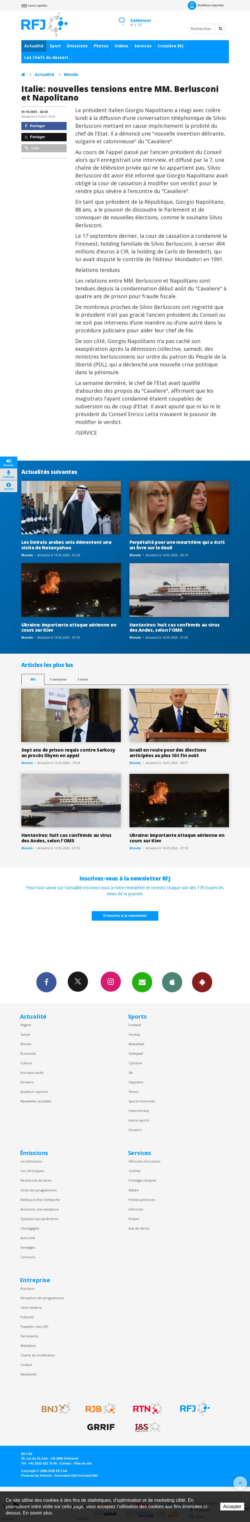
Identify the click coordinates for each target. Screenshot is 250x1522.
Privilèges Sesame (142, 1180)
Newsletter (28, 1374)
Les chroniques (32, 1171)
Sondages (27, 1247)
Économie (28, 1053)
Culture (26, 1063)
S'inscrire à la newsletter (125, 915)
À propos (27, 1288)
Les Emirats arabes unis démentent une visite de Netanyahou (66, 545)
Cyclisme (135, 1063)
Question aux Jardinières (39, 1219)
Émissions (77, 46)
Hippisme (136, 1082)
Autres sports (139, 1120)
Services (143, 46)
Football (135, 1025)
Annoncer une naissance (39, 1209)
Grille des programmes (38, 1190)
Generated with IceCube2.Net (76, 1475)
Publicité (27, 1317)
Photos (101, 46)
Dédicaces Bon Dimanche (40, 1200)
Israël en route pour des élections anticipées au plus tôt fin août (167, 753)
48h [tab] (32, 679)
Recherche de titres (35, 1180)
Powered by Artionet (36, 1475)
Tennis (133, 1091)
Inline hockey (139, 1111)
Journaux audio (32, 1072)
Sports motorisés (142, 1101)
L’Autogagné (29, 1228)
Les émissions (31, 1161)
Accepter (232, 1506)
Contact (26, 1365)
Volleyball (136, 1053)
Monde (71, 74)
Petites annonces (142, 1200)
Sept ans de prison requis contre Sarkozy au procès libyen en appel (68, 753)
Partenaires (29, 1336)
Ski (131, 1072)
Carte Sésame (31, 1307)
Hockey (134, 1034)
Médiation (28, 1345)
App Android (202, 982)
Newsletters (142, 982)
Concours (27, 1257)
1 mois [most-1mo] (83, 679)
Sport (55, 46)
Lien (32, 148)
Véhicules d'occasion (144, 1161)
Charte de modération (37, 1355)
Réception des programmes (42, 1298)
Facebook (46, 982)
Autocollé (27, 1238)
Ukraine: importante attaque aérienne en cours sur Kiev (68, 627)
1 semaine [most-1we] (58, 679)
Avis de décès (139, 1228)
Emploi (134, 1219)
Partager (35, 126)
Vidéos (121, 46)
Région (25, 1025)
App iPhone (172, 982)
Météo (134, 1190)
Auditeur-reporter (206, 5)
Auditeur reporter (34, 1091)
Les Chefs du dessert (46, 57)
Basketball (136, 1044)
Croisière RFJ (170, 46)
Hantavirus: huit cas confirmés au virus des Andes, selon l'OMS (174, 627)
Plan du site (83, 1463)
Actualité (34, 46)
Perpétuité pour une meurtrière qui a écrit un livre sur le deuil (177, 545)
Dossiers (26, 1082)
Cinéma (134, 1171)
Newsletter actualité (35, 1101)
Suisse (25, 1034)
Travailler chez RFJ (34, 1326)
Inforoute (136, 1209)
